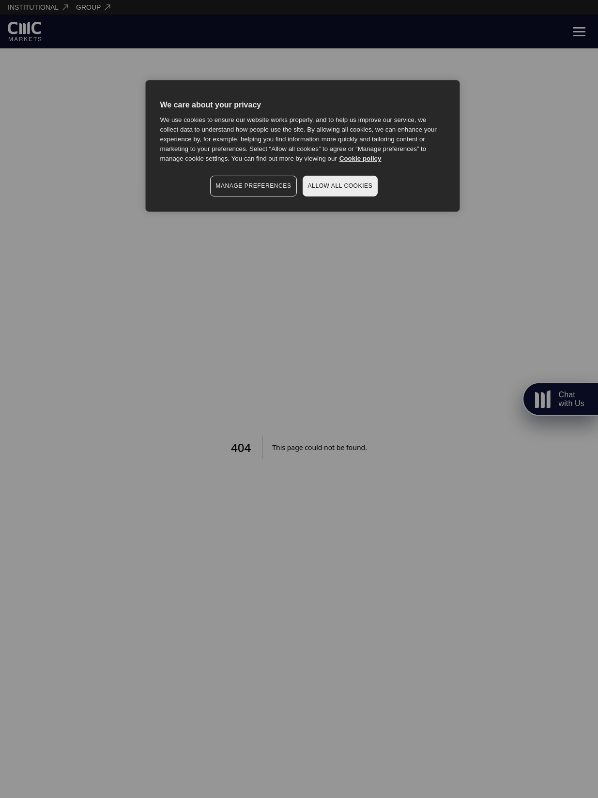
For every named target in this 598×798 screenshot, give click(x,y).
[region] (302, 146)
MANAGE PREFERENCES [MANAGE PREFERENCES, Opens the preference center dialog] (253, 185)
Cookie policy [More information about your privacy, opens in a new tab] (360, 158)
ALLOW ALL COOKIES (340, 185)
